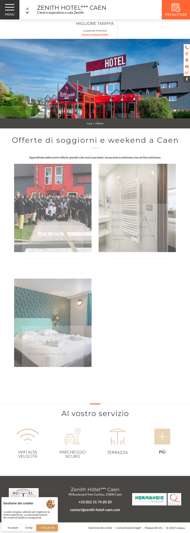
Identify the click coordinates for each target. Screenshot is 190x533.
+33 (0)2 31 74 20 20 (95, 502)
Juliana (180, 527)
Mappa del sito (154, 527)
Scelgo (29, 527)
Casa (89, 123)
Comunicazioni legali (128, 527)
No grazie (11, 527)
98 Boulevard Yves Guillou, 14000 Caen (95, 494)
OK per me (47, 527)
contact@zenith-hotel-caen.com (95, 510)
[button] (175, 110)
